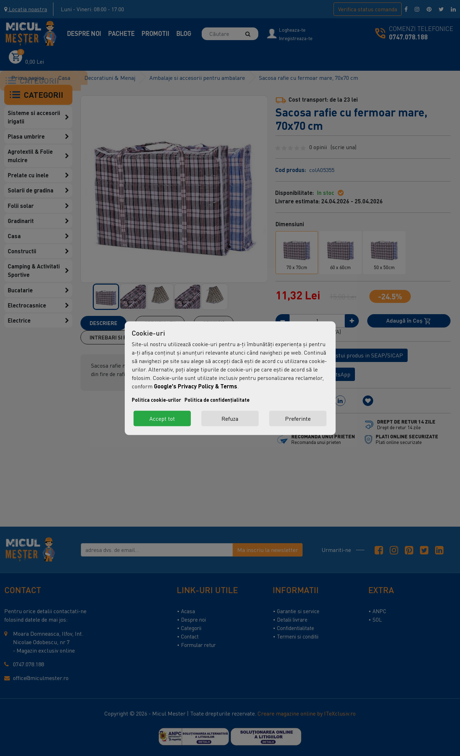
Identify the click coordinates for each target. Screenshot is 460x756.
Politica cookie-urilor (156, 399)
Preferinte (298, 418)
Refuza (229, 418)
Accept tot (162, 418)
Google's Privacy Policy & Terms (195, 385)
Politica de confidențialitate (217, 399)
